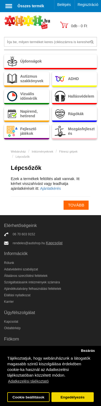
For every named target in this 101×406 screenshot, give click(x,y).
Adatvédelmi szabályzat (21, 269)
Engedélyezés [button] (73, 397)
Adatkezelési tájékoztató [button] (28, 381)
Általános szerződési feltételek (25, 276)
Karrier (9, 302)
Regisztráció (88, 4)
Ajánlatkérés (50, 188)
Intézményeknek (42, 151)
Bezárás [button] (88, 351)
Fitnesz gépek (68, 151)
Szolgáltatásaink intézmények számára (32, 282)
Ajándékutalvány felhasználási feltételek (32, 289)
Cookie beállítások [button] (28, 397)
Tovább (76, 205)
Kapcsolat (54, 243)
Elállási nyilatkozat (17, 295)
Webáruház (18, 151)
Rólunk (9, 263)
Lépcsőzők (23, 156)
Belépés (64, 4)
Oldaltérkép (12, 328)
